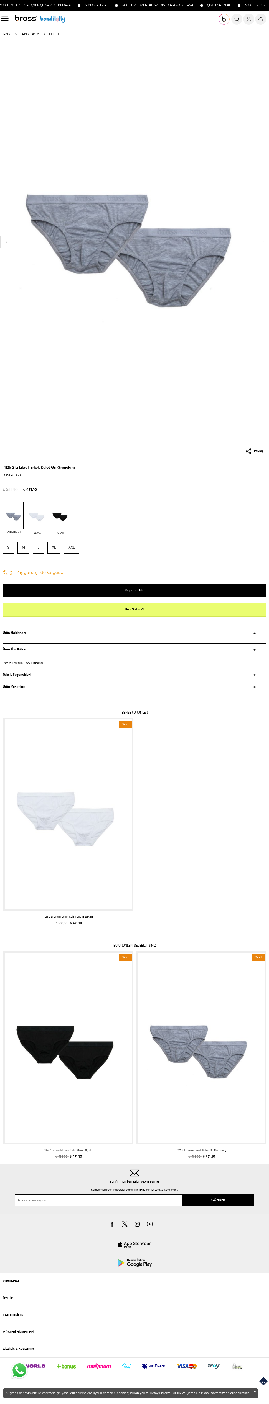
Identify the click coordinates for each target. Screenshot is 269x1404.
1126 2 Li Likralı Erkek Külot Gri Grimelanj (201, 1150)
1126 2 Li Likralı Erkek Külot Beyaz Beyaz (68, 916)
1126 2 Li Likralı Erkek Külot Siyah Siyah (68, 1150)
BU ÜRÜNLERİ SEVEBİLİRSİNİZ (134, 946)
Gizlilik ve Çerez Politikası (190, 1393)
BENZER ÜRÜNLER (135, 712)
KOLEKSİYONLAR (52, 19)
